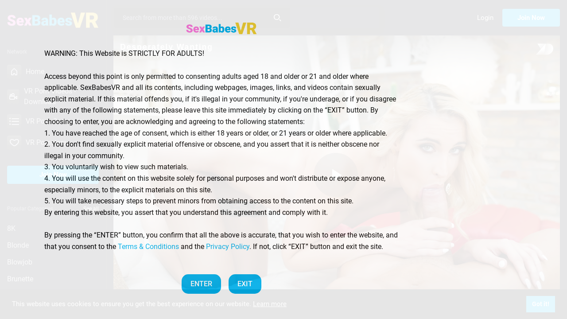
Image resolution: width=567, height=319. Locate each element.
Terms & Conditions (148, 246)
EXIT (244, 284)
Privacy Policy (227, 246)
